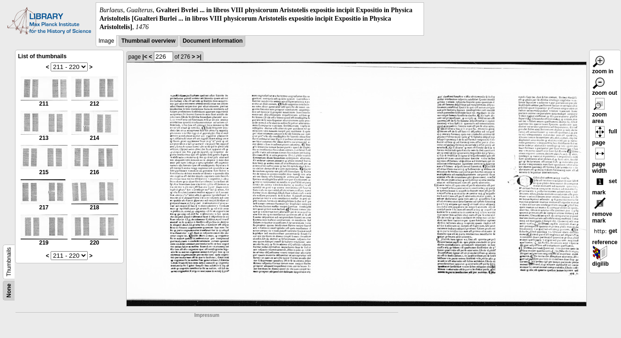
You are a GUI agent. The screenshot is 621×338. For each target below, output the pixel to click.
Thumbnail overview (148, 41)
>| (199, 57)
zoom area (599, 112)
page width (599, 162)
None (9, 291)
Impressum (206, 315)
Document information (212, 41)
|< (145, 57)
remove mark (602, 212)
